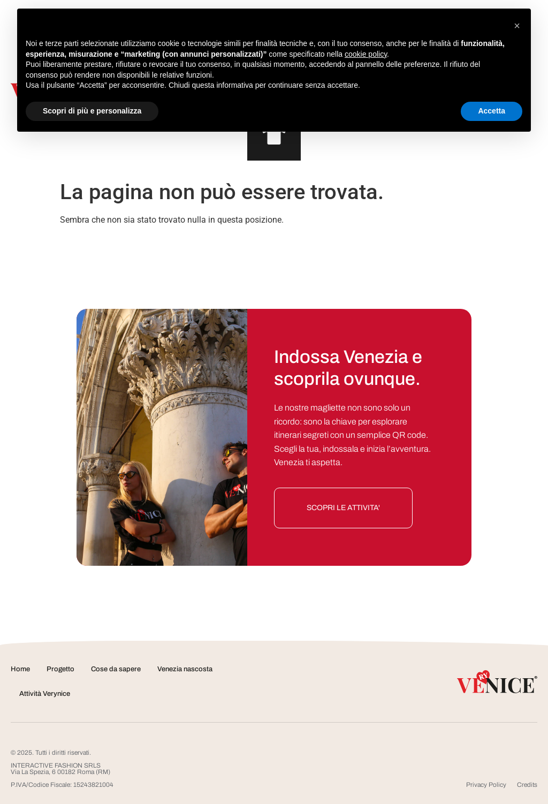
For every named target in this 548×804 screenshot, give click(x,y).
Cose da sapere (116, 669)
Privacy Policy (486, 784)
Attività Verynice (44, 693)
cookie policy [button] (366, 54)
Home (20, 669)
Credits (527, 784)
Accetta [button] (491, 111)
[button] (517, 25)
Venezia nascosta (184, 669)
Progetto (60, 669)
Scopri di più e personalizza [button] (92, 111)
